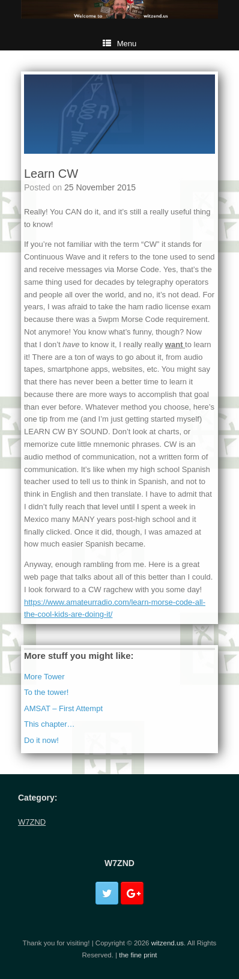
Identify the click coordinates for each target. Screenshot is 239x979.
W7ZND (32, 821)
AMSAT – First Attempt (63, 708)
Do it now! (41, 740)
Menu (120, 43)
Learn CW (51, 173)
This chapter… (49, 724)
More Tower (44, 676)
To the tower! (46, 692)
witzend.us (167, 943)
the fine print (138, 955)
